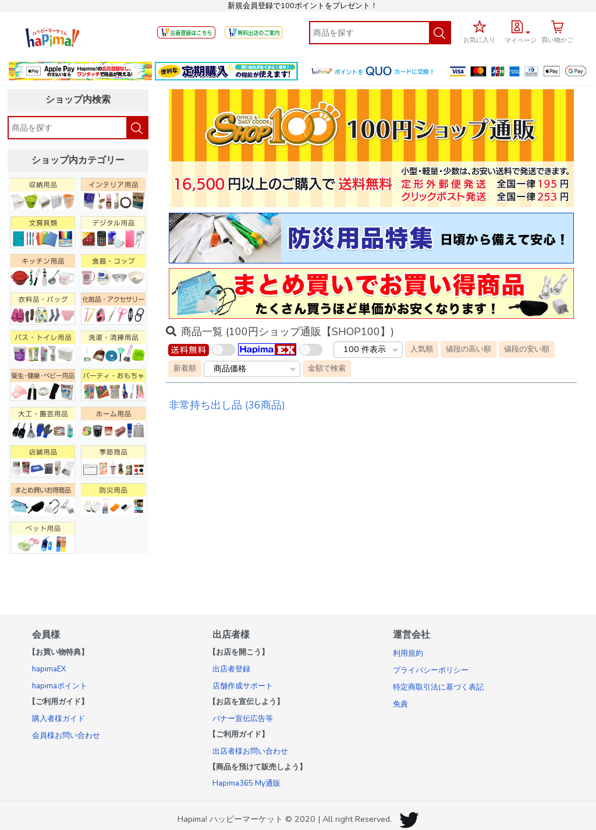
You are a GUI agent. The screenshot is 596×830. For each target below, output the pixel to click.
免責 (400, 704)
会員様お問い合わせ (66, 735)
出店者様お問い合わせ (250, 751)
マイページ (521, 40)
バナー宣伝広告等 (242, 718)
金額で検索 (327, 368)
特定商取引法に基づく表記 (438, 687)
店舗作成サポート (242, 686)
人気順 (421, 349)
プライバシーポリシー (431, 670)
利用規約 (408, 653)
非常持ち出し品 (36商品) (227, 405)
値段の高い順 (468, 349)
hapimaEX (49, 669)
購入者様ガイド (58, 718)
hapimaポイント (59, 686)
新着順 (184, 368)
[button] (521, 30)
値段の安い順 (526, 349)
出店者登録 (231, 669)
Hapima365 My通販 (246, 783)
